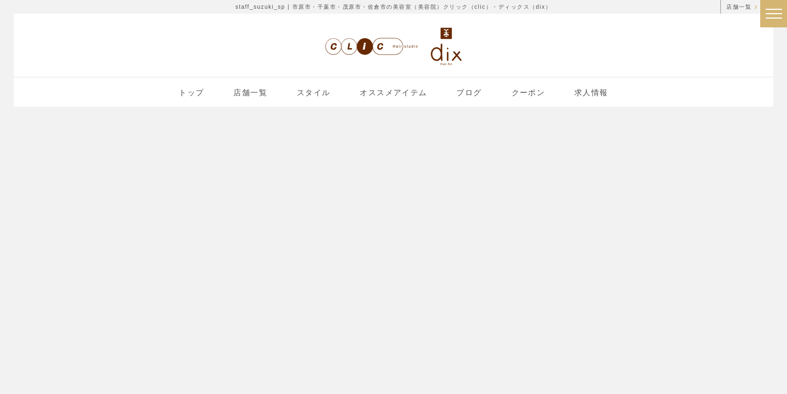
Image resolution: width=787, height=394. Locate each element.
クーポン (528, 92)
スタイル (314, 92)
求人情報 (591, 92)
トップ (191, 92)
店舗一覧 (738, 7)
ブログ (468, 92)
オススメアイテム (393, 92)
